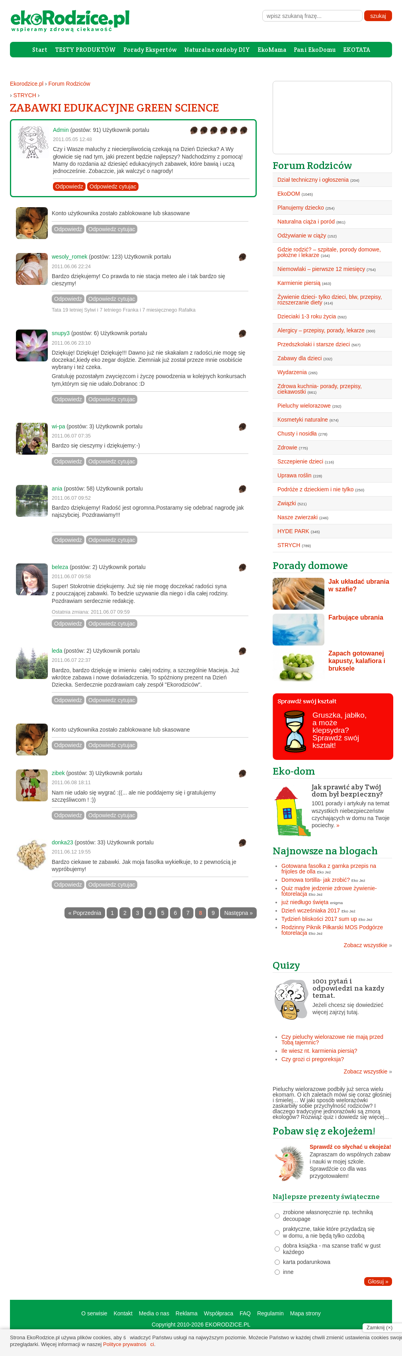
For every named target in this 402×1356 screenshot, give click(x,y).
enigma (336, 903)
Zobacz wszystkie (368, 945)
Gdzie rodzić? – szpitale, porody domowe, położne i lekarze (329, 252)
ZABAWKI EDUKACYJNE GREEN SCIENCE (114, 107)
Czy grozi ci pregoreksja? (312, 1059)
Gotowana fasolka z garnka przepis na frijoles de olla (328, 869)
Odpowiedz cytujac (113, 186)
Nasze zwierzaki (297, 517)
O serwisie (94, 1313)
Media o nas (154, 1313)
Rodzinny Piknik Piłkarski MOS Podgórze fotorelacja (332, 930)
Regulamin (270, 1313)
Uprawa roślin (294, 475)
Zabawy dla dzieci (299, 358)
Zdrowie (287, 447)
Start (39, 49)
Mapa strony (305, 1313)
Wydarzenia (292, 372)
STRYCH (25, 95)
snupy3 (61, 333)
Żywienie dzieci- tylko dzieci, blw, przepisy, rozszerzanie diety (329, 300)
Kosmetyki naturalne (302, 419)
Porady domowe (310, 565)
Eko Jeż (324, 872)
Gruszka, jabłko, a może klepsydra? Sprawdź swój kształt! (339, 730)
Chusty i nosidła (297, 433)
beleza (60, 567)
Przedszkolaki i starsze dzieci (313, 344)
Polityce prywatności (128, 1344)
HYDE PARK (293, 531)
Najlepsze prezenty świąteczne (326, 1196)
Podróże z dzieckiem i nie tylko (315, 489)
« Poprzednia (84, 913)
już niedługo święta (304, 902)
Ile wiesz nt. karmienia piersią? (319, 1051)
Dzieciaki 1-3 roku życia (306, 316)
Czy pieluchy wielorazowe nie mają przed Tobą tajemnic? (332, 1040)
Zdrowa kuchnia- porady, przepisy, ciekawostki (319, 389)
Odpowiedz (69, 186)
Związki (286, 503)
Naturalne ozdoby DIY (217, 49)
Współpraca (218, 1313)
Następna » (238, 913)
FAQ (245, 1313)
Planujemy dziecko (300, 207)
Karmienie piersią (298, 283)
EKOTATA (356, 49)
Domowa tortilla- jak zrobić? (315, 880)
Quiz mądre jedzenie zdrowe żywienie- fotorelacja (329, 891)
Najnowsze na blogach (325, 850)
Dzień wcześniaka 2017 (310, 910)
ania (57, 488)
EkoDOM (288, 193)
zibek (58, 773)
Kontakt (122, 1313)
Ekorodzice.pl (26, 83)
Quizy (286, 964)
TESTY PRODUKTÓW (85, 49)
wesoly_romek (69, 256)
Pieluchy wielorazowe (304, 405)
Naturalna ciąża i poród (306, 221)
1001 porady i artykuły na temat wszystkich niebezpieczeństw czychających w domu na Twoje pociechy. (332, 806)
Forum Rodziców (69, 83)
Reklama (186, 1313)
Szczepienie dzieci (300, 461)
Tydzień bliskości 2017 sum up (319, 919)
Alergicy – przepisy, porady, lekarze (321, 330)
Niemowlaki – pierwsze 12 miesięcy (321, 269)
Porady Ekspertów (150, 49)
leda (57, 651)
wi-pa (58, 426)
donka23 (62, 842)
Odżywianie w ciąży (301, 235)
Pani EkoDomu (315, 49)
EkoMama (272, 49)
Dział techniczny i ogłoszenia (313, 180)
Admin (61, 130)
